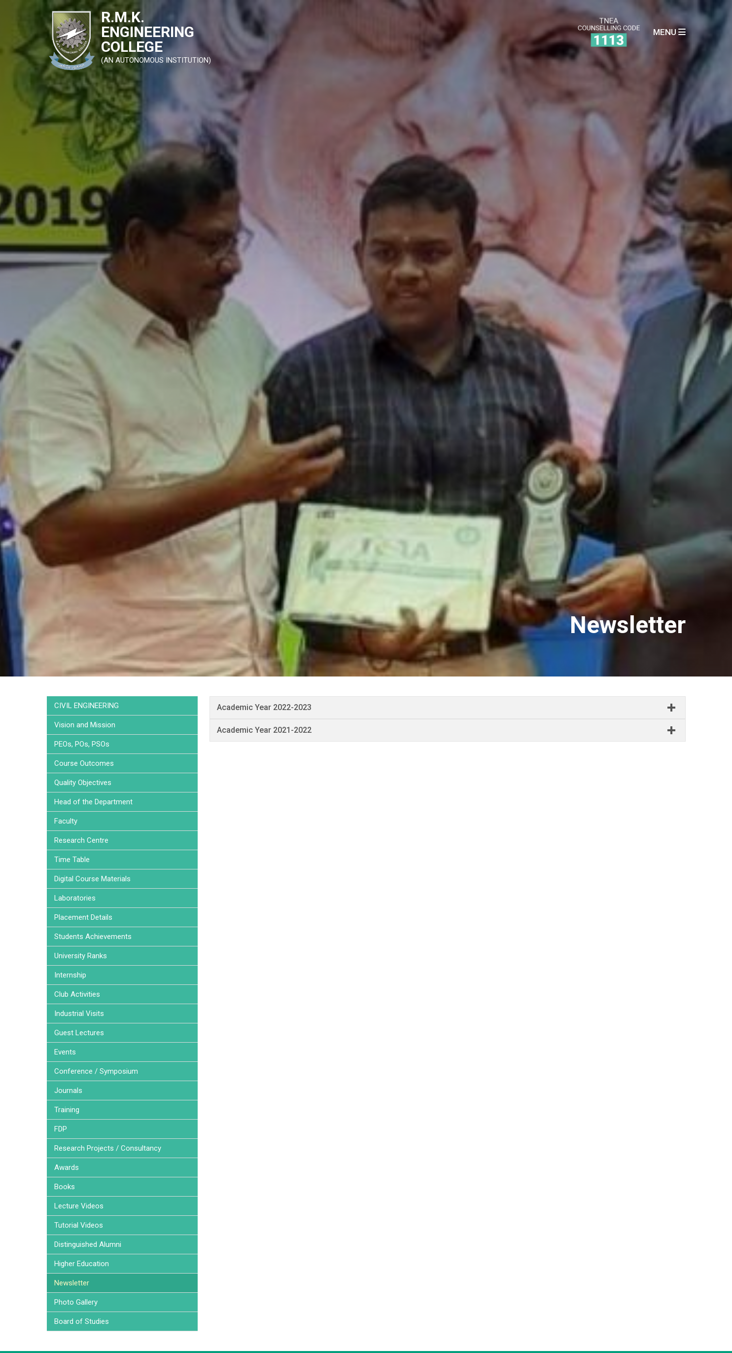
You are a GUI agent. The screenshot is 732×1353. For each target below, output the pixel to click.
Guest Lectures (79, 1032)
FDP (60, 1129)
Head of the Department (93, 801)
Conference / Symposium (96, 1071)
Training (66, 1109)
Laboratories (75, 898)
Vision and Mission (84, 724)
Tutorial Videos (78, 1225)
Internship (70, 975)
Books (64, 1186)
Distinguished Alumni (87, 1244)
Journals (68, 1090)
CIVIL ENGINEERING (86, 705)
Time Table (72, 859)
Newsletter (71, 1282)
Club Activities (77, 994)
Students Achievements (93, 936)
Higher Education (81, 1263)
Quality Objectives (82, 782)
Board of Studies (81, 1321)
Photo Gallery (76, 1302)
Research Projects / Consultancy (107, 1148)
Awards (66, 1167)
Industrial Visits (79, 1013)
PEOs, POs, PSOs (81, 744)
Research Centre (81, 840)
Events (65, 1052)
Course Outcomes (84, 763)
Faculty (65, 821)
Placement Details (83, 917)
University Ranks (80, 955)
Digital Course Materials (92, 878)
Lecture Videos (79, 1206)
